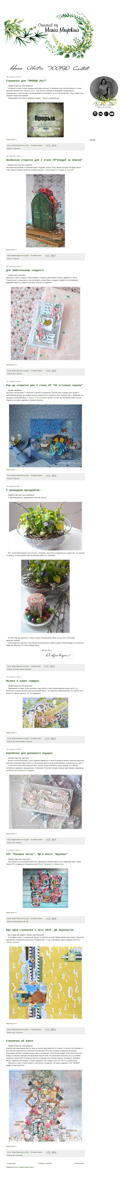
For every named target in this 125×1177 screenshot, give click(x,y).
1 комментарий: (35, 666)
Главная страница (45, 1163)
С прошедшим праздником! (23, 490)
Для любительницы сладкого (25, 270)
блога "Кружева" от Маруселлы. (51, 864)
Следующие (11, 1163)
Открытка (16, 258)
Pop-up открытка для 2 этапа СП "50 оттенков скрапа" (44, 385)
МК (24, 921)
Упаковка (29, 741)
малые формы (20, 741)
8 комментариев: (36, 1029)
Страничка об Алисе (19, 1041)
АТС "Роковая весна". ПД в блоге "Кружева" (37, 854)
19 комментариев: (36, 475)
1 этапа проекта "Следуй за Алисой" (59, 170)
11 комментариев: (36, 371)
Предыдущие (79, 1163)
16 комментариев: (36, 1152)
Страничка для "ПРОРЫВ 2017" (26, 81)
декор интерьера (25, 669)
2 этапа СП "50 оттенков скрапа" (40, 398)
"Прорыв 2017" (29, 91)
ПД (27, 921)
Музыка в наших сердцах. (23, 681)
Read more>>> (11, 139)
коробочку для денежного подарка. (20, 770)
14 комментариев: (36, 145)
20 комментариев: (36, 839)
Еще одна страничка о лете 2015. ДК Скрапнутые (40, 930)
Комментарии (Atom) (26, 1167)
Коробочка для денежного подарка (29, 753)
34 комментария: (36, 255)
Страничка (16, 148)
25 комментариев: (36, 918)
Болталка (16, 669)
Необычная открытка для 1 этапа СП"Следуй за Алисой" (44, 160)
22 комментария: (36, 738)
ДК (14, 374)
